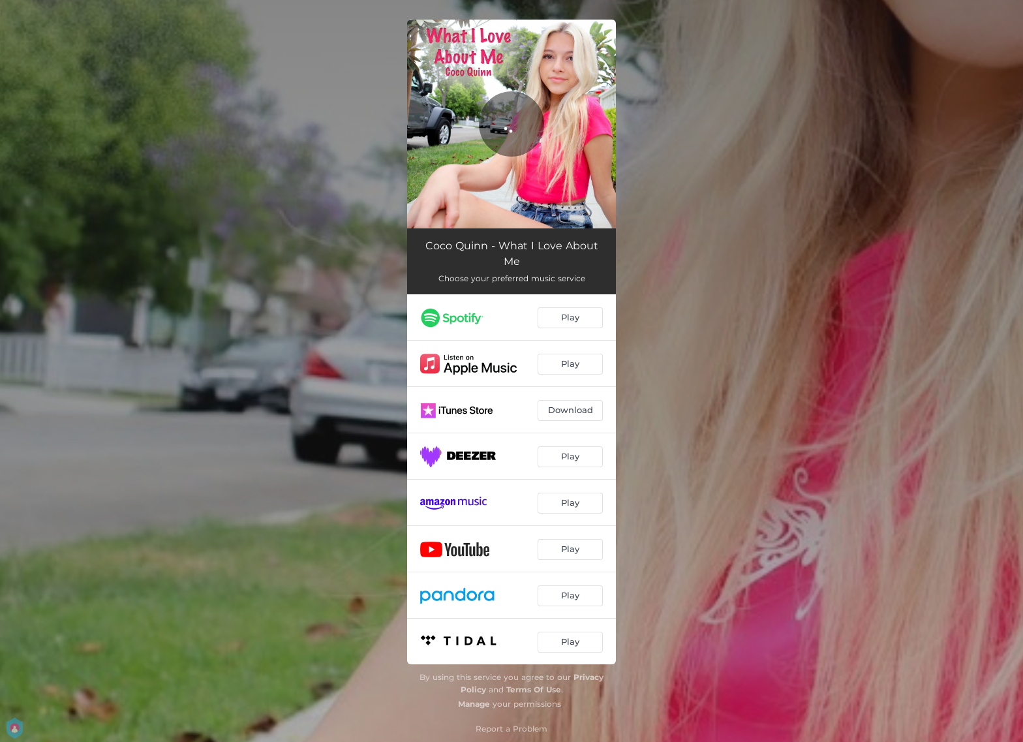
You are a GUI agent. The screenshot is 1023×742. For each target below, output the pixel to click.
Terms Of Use (533, 689)
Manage (474, 704)
